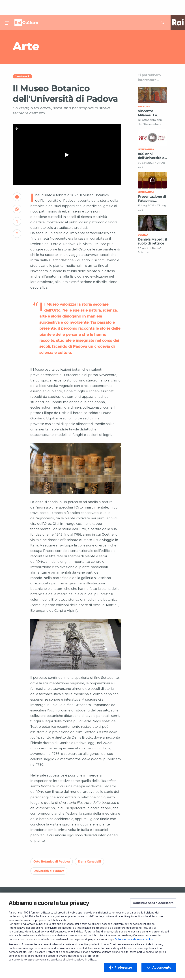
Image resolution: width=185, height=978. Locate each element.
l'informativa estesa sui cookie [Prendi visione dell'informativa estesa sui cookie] (134, 939)
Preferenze (123, 967)
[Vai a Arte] (66, 30)
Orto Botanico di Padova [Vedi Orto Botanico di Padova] (51, 846)
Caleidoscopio (22, 61)
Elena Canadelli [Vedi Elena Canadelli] (89, 846)
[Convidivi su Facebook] (17, 183)
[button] (153, 903)
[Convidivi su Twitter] (17, 207)
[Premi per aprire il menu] (7, 7)
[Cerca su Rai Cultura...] (163, 7)
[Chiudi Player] (17, 113)
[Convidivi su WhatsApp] (17, 195)
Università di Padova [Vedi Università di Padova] (48, 855)
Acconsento (161, 967)
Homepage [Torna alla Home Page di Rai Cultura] (26, 7)
